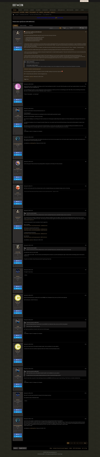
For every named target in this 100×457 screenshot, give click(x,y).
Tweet (17, 49)
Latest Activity (23, 25)
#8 (85, 245)
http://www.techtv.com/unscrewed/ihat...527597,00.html (35, 230)
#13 (85, 368)
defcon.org (53, 10)
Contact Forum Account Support (60, 448)
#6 (85, 186)
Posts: (15, 44)
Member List (53, 12)
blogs (20, 10)
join (56, 17)
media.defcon (61, 10)
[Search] (55, 28)
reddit (77, 10)
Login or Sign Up (84, 1)
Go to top (84, 448)
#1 (85, 31)
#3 (85, 108)
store (82, 10)
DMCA (70, 448)
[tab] (15, 26)
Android (41, 12)
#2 (85, 84)
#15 (85, 418)
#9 (85, 269)
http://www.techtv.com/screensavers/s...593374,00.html (35, 237)
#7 (85, 210)
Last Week (22, 12)
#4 (85, 137)
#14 (85, 393)
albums (32, 10)
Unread (26, 12)
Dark (15, 448)
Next (85, 443)
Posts (15, 25)
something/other (32, 143)
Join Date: (16, 43)
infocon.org (70, 10)
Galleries (38, 10)
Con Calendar (33, 12)
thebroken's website (28, 69)
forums (15, 10)
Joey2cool (31, 76)
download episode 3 (37, 69)
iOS (37, 12)
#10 (85, 295)
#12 (85, 344)
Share (17, 47)
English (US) (22, 448)
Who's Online (46, 12)
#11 (85, 319)
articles (26, 10)
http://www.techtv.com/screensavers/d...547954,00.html (35, 229)
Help (51, 448)
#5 (85, 161)
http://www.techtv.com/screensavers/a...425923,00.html (35, 233)
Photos (31, 25)
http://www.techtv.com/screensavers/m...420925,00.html (35, 225)
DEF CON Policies (77, 448)
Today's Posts (16, 12)
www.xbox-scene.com (29, 219)
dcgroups (45, 10)
